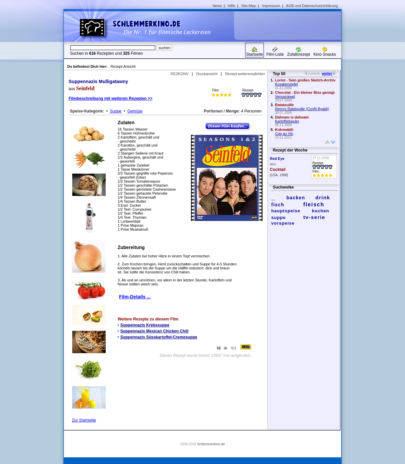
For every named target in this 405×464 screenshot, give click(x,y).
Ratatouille (284, 105)
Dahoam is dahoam (292, 117)
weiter (327, 73)
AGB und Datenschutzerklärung (312, 6)
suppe (278, 217)
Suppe (116, 111)
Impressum (271, 6)
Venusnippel (285, 96)
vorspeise (283, 223)
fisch (277, 204)
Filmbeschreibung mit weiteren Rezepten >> (111, 98)
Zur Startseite (84, 420)
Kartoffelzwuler (287, 121)
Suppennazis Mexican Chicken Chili (154, 331)
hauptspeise (285, 210)
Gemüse (134, 111)
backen (295, 197)
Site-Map (248, 6)
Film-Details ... (135, 296)
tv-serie (314, 217)
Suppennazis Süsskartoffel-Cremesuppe (158, 337)
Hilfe (231, 6)
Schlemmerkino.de (211, 444)
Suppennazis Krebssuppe (145, 325)
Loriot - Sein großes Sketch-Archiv (305, 80)
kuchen (320, 210)
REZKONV (179, 74)
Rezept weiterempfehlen (245, 74)
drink (322, 197)
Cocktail (278, 169)
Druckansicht (207, 74)
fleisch (313, 204)
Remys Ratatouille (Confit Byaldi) (302, 109)
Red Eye (277, 159)
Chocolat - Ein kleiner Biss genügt (304, 92)
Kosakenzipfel (286, 84)
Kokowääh (284, 130)
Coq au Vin (284, 134)
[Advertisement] (290, 25)
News (217, 6)
